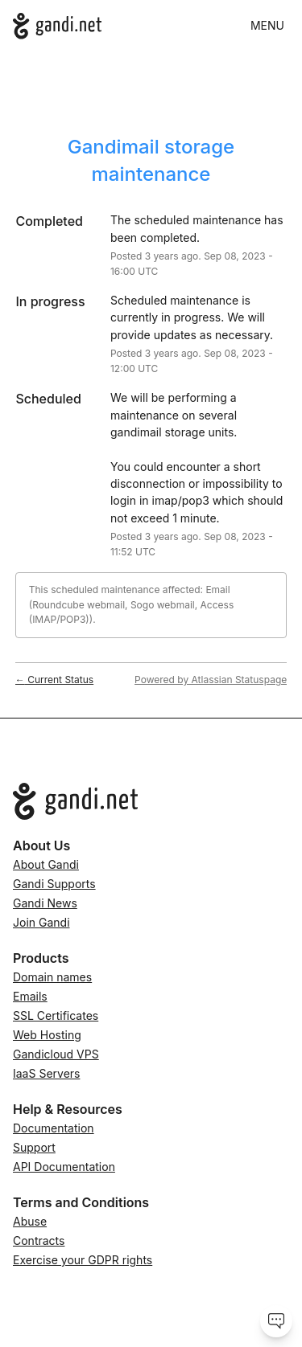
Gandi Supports (54, 883)
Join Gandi (41, 922)
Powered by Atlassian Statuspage (210, 680)
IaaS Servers (46, 1073)
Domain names (52, 977)
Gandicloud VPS (56, 1054)
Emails (30, 996)
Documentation (53, 1128)
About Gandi (46, 864)
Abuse (30, 1221)
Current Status (54, 680)
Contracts (38, 1240)
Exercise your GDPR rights (82, 1260)
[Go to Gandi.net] (151, 801)
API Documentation (64, 1166)
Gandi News (45, 903)
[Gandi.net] (57, 26)
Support (34, 1147)
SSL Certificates (55, 1015)
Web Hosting (47, 1035)
